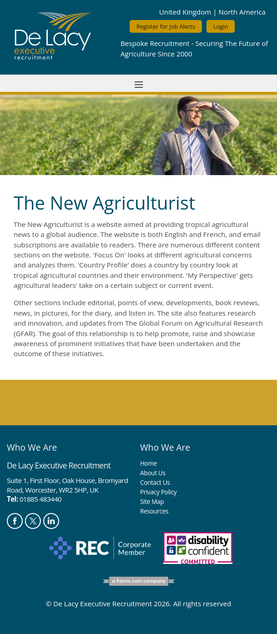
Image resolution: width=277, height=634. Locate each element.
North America (242, 11)
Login (220, 26)
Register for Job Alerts (165, 26)
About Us (153, 472)
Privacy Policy (158, 492)
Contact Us (155, 482)
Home (148, 463)
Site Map (152, 501)
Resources (154, 511)
